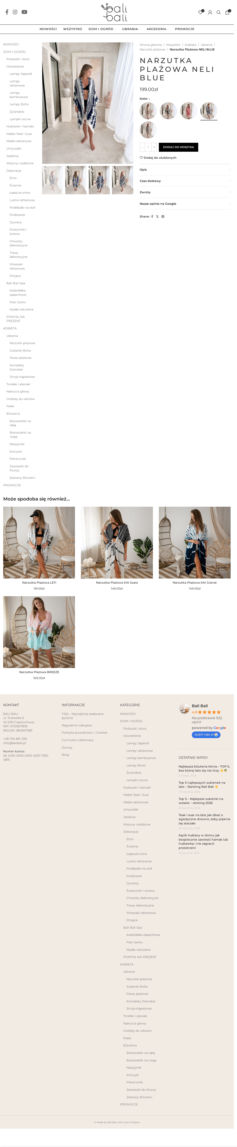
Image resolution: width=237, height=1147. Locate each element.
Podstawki (17, 215)
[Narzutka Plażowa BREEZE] (39, 632)
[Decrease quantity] (142, 147)
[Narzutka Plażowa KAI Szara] (117, 543)
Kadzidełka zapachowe (18, 293)
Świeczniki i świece (18, 232)
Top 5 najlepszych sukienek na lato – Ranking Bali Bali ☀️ (202, 785)
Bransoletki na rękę (20, 423)
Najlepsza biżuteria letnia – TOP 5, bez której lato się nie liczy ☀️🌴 (204, 769)
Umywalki (13, 148)
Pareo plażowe (20, 358)
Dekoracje (13, 171)
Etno (13, 178)
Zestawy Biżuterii (22, 478)
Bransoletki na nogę (20, 435)
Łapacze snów (20, 193)
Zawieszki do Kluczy (19, 468)
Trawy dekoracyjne (18, 255)
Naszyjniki (17, 444)
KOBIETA (10, 328)
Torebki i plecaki (18, 384)
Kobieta (190, 45)
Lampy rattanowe (17, 83)
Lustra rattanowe (22, 200)
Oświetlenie (15, 66)
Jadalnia (12, 156)
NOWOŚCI (11, 44)
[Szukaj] (218, 12)
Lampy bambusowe (19, 95)
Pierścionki (18, 459)
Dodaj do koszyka (178, 147)
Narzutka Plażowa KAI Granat (195, 582)
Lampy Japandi (21, 74)
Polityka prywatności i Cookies (84, 732)
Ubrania (12, 336)
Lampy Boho (19, 104)
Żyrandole (17, 112)
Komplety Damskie (17, 367)
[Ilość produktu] (148, 147)
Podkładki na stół (22, 207)
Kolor (144, 99)
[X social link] (157, 216)
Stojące (15, 276)
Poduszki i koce (17, 59)
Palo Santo (18, 302)
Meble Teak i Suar (19, 134)
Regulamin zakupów (77, 725)
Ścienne (15, 185)
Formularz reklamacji (78, 740)
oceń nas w (206, 734)
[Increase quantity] (154, 147)
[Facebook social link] (7, 12)
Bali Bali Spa (15, 283)
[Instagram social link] (15, 12)
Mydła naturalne (21, 309)
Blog (65, 755)
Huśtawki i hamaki (20, 126)
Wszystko (173, 45)
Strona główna (151, 45)
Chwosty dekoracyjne (18, 243)
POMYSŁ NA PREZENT (15, 319)
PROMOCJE (12, 485)
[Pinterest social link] (163, 216)
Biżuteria (13, 414)
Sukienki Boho (20, 350)
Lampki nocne (20, 119)
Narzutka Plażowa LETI (39, 582)
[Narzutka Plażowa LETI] (39, 543)
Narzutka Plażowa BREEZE (39, 672)
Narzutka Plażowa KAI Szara (117, 582)
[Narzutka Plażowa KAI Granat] (195, 543)
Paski (10, 406)
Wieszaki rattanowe (17, 266)
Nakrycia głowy (17, 391)
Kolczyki (16, 451)
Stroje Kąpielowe (22, 377)
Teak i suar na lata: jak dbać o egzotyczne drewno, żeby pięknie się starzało (204, 819)
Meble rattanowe (18, 141)
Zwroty (67, 747)
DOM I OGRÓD (14, 52)
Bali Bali (200, 706)
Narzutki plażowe (22, 343)
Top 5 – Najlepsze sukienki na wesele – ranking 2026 (201, 801)
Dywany (16, 222)
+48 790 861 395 (15, 739)
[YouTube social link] (24, 12)
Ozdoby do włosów (20, 399)
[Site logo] (117, 12)
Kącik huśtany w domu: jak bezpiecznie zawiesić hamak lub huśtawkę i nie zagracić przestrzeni (203, 841)
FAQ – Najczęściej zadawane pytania (82, 716)
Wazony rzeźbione (19, 163)
